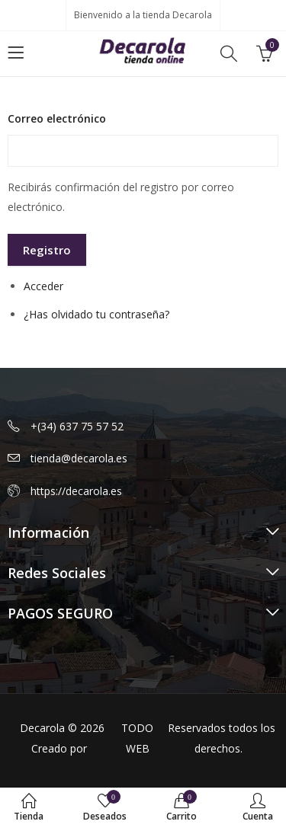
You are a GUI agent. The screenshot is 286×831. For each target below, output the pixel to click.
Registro (47, 249)
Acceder (43, 286)
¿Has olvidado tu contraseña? (96, 314)
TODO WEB (137, 738)
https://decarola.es (76, 491)
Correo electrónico (57, 118)
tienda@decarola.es (79, 458)
